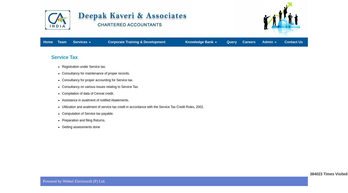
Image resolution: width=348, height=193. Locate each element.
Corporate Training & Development (137, 42)
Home (48, 42)
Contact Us (294, 42)
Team (62, 42)
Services (82, 42)
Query (232, 42)
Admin (269, 42)
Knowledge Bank (201, 42)
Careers (249, 42)
